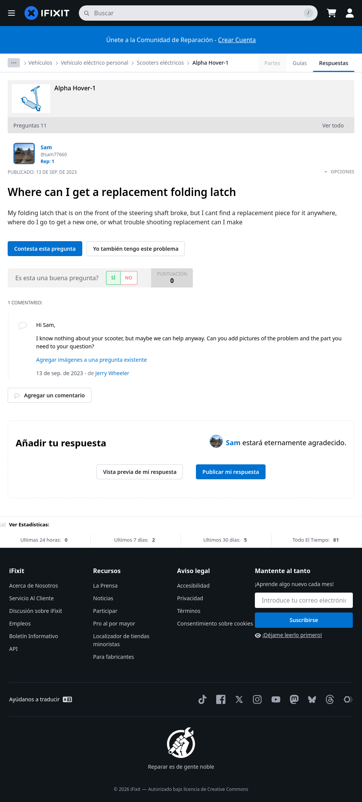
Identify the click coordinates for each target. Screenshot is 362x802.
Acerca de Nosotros (33, 585)
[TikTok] (201, 699)
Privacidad (190, 598)
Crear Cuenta (237, 40)
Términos (189, 610)
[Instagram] (256, 699)
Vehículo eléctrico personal (94, 62)
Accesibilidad (193, 585)
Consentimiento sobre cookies (215, 623)
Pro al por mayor (114, 623)
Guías (300, 63)
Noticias (103, 598)
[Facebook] (219, 699)
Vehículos (40, 62)
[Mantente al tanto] (304, 600)
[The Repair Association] (347, 699)
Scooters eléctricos (160, 62)
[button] (11, 13)
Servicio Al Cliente (31, 598)
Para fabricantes (113, 656)
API (13, 648)
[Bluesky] (310, 700)
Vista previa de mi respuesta (139, 471)
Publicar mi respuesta (230, 471)
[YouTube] (274, 699)
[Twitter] (238, 699)
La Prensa (105, 585)
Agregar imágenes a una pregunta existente (91, 359)
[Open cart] (331, 13)
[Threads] (328, 699)
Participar (105, 610)
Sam (234, 442)
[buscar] (198, 13)
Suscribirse (304, 620)
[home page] (47, 13)
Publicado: (42, 172)
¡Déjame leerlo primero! (288, 635)
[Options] (14, 62)
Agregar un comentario (49, 395)
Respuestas (333, 63)
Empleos (20, 623)
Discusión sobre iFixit (35, 610)
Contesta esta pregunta (45, 248)
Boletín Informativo (33, 636)
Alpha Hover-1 (210, 62)
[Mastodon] (293, 699)
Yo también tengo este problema (135, 248)
